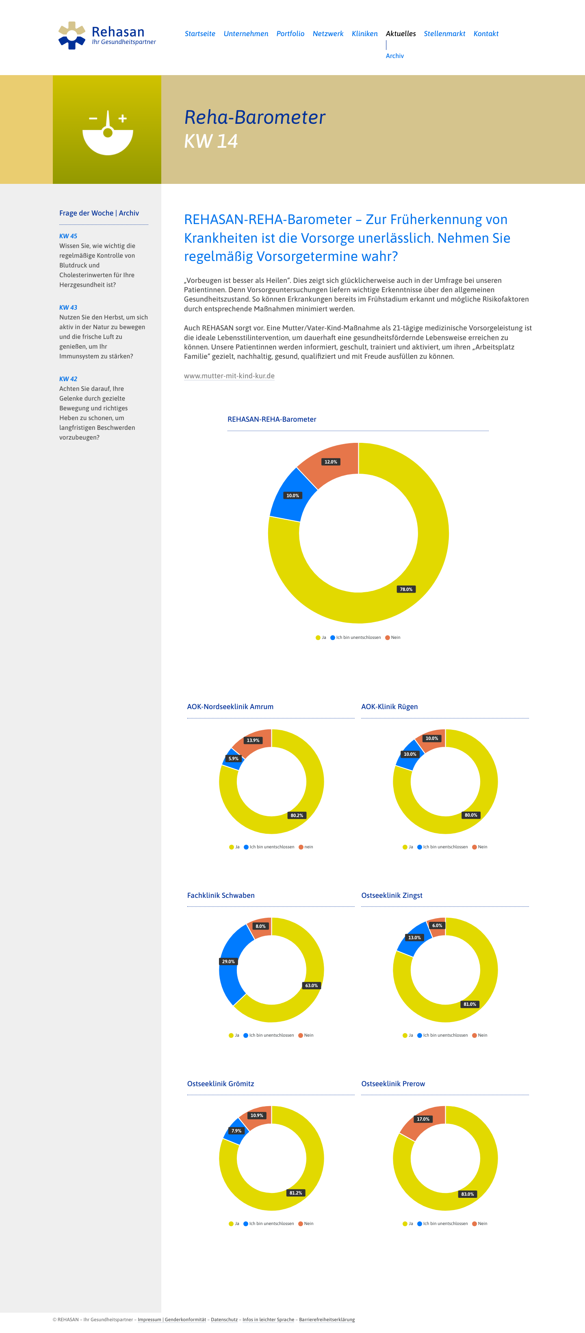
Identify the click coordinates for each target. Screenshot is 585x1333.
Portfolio (291, 33)
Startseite (200, 33)
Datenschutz (224, 1319)
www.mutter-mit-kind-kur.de (229, 375)
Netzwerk (328, 33)
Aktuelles (401, 33)
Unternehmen (246, 33)
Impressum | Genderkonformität (172, 1319)
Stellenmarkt (445, 33)
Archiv (395, 56)
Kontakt (486, 33)
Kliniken (365, 33)
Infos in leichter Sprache (268, 1319)
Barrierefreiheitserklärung (327, 1319)
